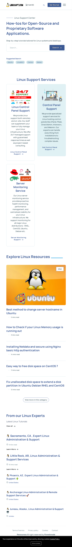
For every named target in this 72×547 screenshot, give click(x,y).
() (29, 5)
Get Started (54, 5)
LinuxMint (20, 62)
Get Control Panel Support (49, 149)
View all (10, 433)
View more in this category (36, 407)
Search (57, 47)
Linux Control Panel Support (18, 153)
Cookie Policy (55, 539)
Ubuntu (10, 62)
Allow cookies (36, 543)
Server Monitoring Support (18, 240)
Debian (39, 62)
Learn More (12, 456)
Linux (60, 270)
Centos (30, 62)
